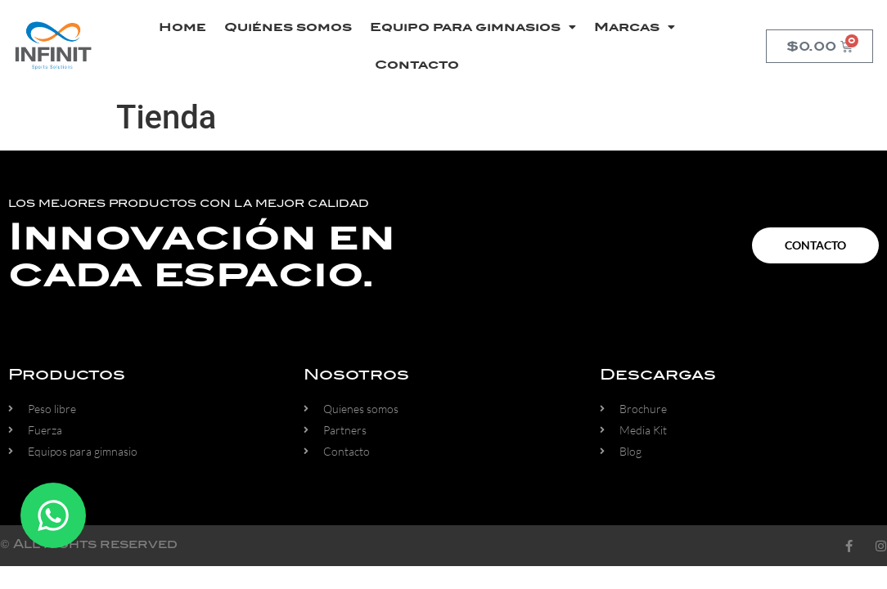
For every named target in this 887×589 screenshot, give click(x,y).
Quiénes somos (288, 27)
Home (182, 27)
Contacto (417, 64)
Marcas (634, 27)
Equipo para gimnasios (473, 27)
